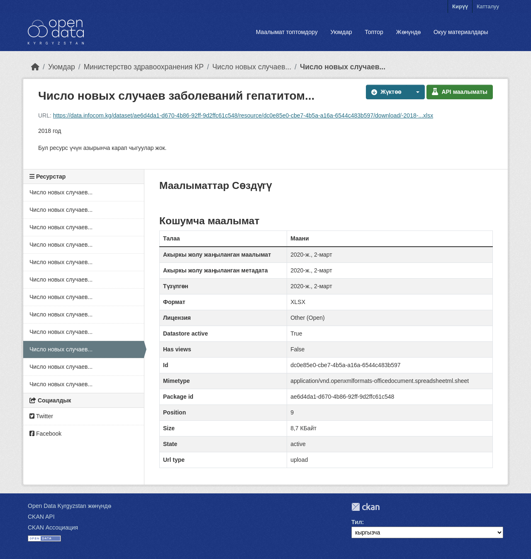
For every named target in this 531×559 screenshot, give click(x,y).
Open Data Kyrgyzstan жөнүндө (69, 506)
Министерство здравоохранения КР (144, 67)
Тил (356, 522)
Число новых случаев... (251, 67)
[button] (415, 92)
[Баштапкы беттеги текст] (35, 67)
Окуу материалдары (461, 32)
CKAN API (41, 516)
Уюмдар (341, 32)
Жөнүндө (408, 32)
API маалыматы (459, 91)
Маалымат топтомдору (287, 32)
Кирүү (460, 6)
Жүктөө (386, 91)
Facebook (45, 433)
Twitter (41, 416)
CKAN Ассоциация (53, 527)
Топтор (374, 32)
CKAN (365, 507)
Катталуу (488, 6)
